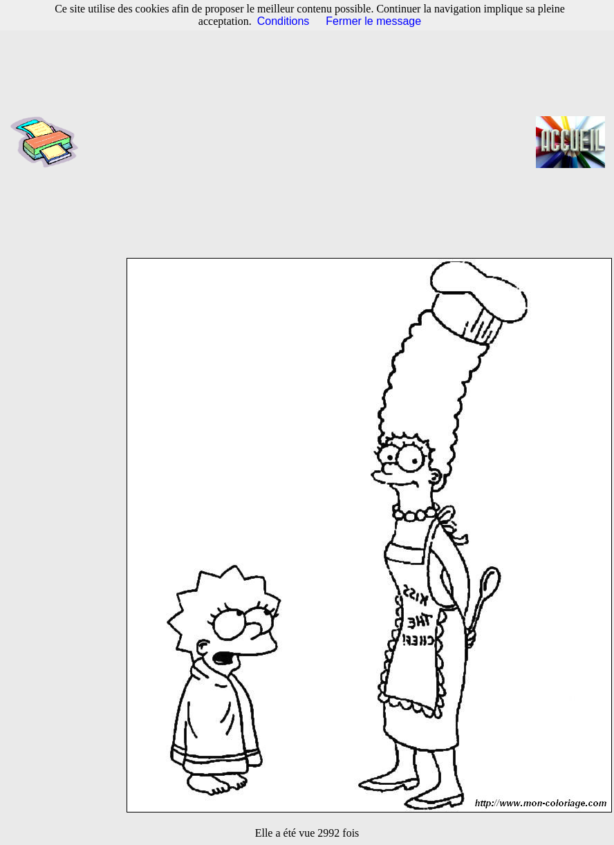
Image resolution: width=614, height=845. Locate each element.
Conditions (283, 21)
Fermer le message (373, 21)
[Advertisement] (311, 142)
